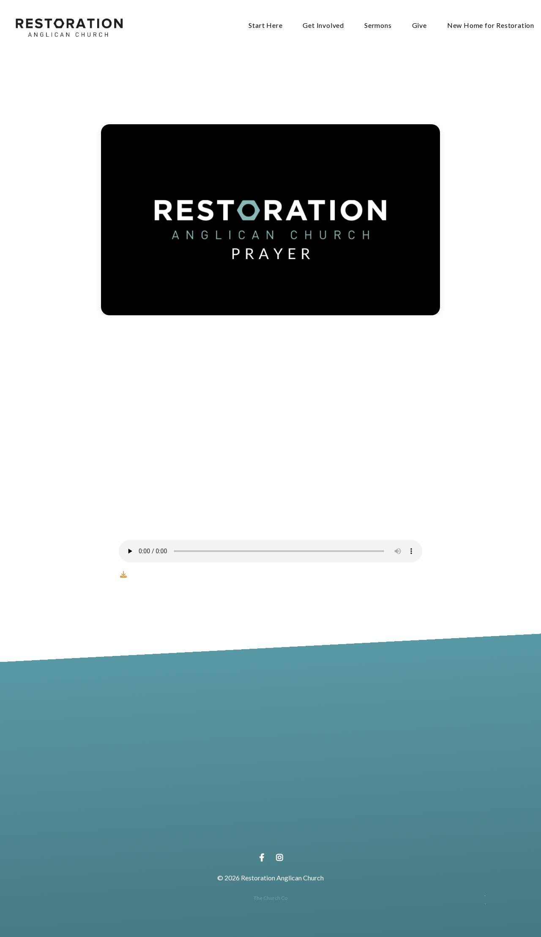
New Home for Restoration (490, 25)
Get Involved (323, 25)
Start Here (265, 25)
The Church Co (270, 898)
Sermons (378, 25)
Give (419, 25)
